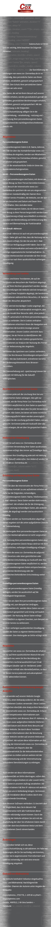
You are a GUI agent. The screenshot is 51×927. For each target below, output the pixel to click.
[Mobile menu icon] (4, 8)
